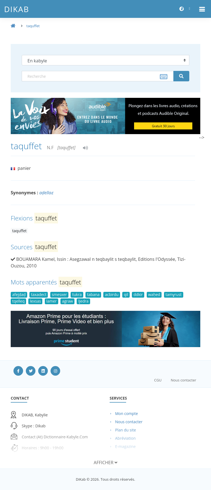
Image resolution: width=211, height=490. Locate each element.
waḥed (154, 294)
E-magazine (125, 446)
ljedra (83, 301)
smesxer (59, 294)
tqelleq (18, 301)
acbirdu (111, 294)
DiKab (16, 9)
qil (126, 294)
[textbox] (98, 76)
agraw (67, 301)
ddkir (138, 294)
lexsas (35, 301)
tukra (77, 294)
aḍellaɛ (46, 193)
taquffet (33, 25)
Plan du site (125, 430)
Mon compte (126, 413)
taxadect (38, 294)
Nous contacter (183, 380)
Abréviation (125, 438)
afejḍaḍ (19, 294)
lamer (51, 301)
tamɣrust (173, 294)
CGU (158, 380)
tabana (93, 294)
